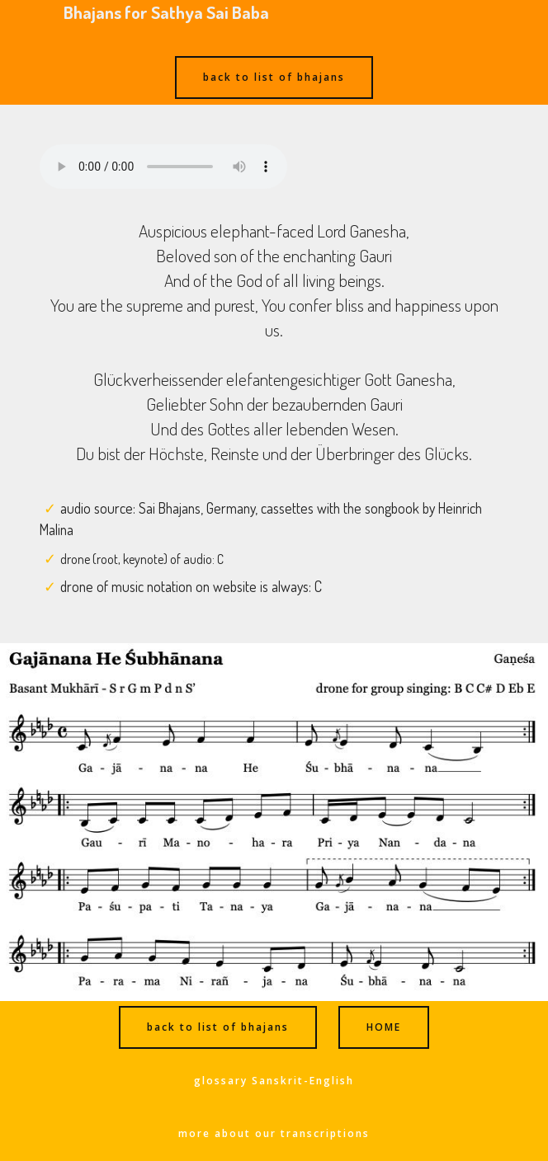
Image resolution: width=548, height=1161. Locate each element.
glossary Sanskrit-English (274, 1081)
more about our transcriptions (274, 1133)
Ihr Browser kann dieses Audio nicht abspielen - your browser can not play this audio (163, 166)
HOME (383, 1027)
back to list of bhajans (274, 77)
